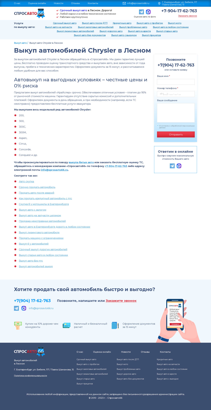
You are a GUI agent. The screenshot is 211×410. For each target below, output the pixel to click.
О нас (17, 3)
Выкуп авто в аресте (139, 31)
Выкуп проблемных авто (133, 27)
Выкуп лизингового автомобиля (39, 232)
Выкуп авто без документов (90, 35)
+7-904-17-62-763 (179, 11)
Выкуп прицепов (151, 35)
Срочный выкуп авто (73, 10)
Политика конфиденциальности (30, 375)
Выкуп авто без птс (31, 260)
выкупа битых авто (81, 162)
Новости (58, 3)
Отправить (176, 134)
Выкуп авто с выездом (124, 35)
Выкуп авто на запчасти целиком (40, 215)
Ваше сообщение (167, 100)
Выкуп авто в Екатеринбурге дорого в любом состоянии (54, 226)
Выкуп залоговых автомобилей (96, 27)
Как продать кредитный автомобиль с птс (45, 198)
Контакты (93, 3)
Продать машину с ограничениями (41, 238)
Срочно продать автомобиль (37, 187)
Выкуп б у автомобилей (34, 243)
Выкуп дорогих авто (111, 31)
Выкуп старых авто (167, 31)
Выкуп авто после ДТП (95, 23)
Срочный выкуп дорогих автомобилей (43, 249)
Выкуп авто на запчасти (58, 27)
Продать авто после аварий (36, 192)
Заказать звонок (187, 16)
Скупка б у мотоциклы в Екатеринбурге (44, 204)
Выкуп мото (174, 23)
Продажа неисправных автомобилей (42, 221)
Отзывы (75, 3)
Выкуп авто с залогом (32, 209)
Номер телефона (167, 88)
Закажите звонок (121, 301)
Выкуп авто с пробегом (150, 23)
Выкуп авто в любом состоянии (171, 27)
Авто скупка (26, 181)
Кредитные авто (122, 23)
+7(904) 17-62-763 (32, 300)
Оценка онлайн (37, 3)
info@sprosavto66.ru (138, 3)
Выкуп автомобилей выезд (36, 266)
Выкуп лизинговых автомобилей (75, 31)
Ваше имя (163, 76)
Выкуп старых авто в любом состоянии (43, 255)
